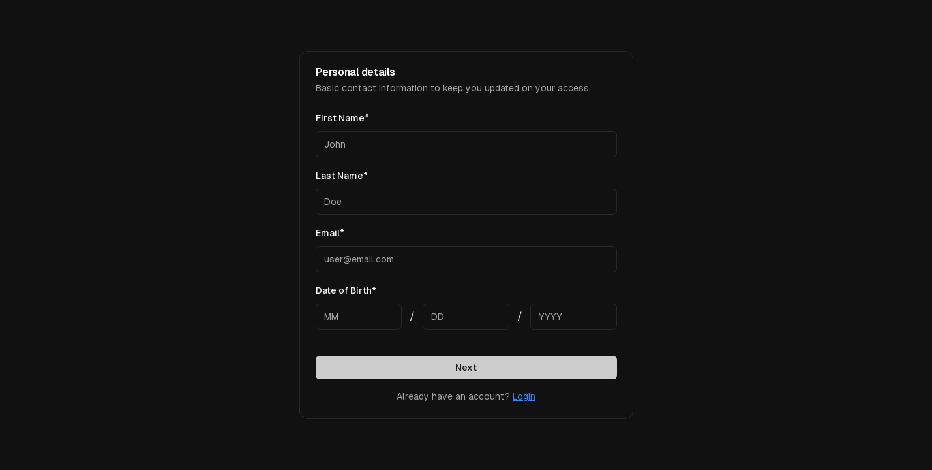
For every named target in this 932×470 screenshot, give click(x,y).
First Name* (342, 118)
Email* (330, 233)
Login (524, 396)
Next (466, 367)
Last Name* (342, 175)
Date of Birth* (346, 290)
